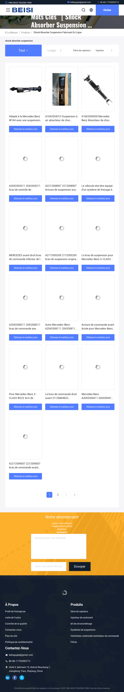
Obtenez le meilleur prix (25, 129)
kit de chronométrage (81, 623)
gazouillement (21, 677)
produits (25, 32)
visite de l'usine (13, 617)
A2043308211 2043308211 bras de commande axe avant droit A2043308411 (24, 328)
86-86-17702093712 (108, 2)
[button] (61, 50)
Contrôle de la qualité (16, 623)
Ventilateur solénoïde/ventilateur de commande (95, 636)
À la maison (11, 32)
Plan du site (11, 636)
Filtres (74, 642)
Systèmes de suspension (83, 630)
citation (107, 10)
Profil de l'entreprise (15, 611)
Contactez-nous (13, 630)
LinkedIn (7, 677)
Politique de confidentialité (18, 642)
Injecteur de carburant (82, 617)
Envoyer (79, 566)
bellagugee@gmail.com (79, 2)
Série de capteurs (79, 611)
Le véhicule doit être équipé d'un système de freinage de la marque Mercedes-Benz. (97, 189)
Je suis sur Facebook (14, 677)
